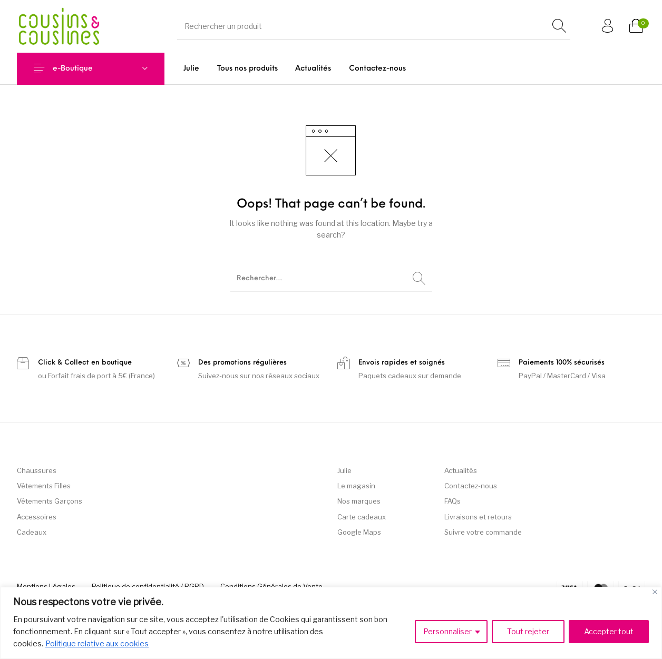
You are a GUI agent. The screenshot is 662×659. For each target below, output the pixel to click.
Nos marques (359, 501)
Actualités (460, 470)
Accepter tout (609, 631)
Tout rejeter (528, 631)
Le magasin (356, 485)
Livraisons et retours (478, 517)
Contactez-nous (470, 485)
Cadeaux (31, 532)
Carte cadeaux (361, 517)
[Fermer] (655, 591)
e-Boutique (73, 69)
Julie (344, 470)
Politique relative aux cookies (97, 643)
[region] (331, 623)
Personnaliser (447, 631)
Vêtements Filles (44, 485)
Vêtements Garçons (49, 501)
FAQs (452, 501)
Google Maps (359, 532)
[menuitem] (191, 69)
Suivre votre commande (483, 532)
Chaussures (36, 470)
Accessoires (36, 517)
